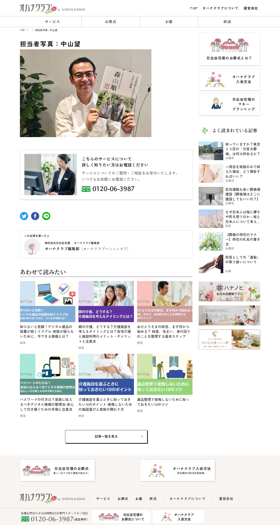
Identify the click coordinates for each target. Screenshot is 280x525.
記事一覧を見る (106, 436)
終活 (227, 21)
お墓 (169, 21)
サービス (52, 21)
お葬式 (110, 21)
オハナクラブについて (221, 8)
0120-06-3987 (113, 189)
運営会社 (251, 8)
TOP (194, 8)
